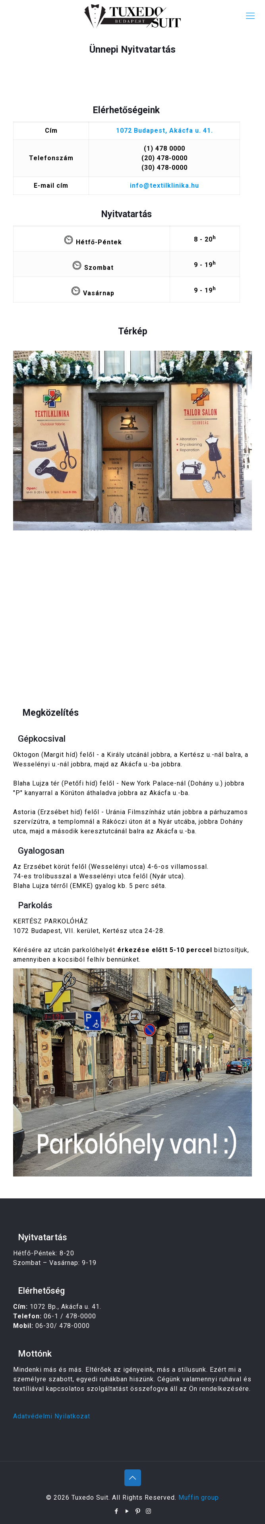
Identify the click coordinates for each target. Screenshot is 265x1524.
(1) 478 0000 (164, 148)
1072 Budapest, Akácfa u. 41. (164, 130)
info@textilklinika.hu (164, 185)
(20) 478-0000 (164, 158)
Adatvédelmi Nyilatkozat (51, 1416)
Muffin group (198, 1497)
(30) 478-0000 (164, 167)
